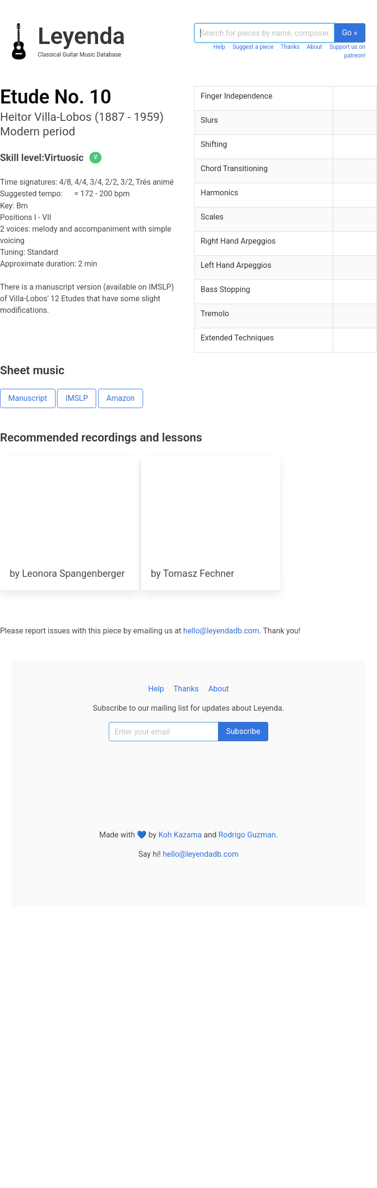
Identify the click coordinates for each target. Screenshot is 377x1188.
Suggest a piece (253, 47)
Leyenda (81, 36)
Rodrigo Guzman (247, 834)
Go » (350, 32)
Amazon (120, 398)
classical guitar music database (79, 54)
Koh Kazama (180, 834)
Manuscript (27, 398)
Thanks (289, 47)
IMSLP (76, 398)
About (314, 47)
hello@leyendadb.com (221, 630)
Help (220, 47)
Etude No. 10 (55, 97)
